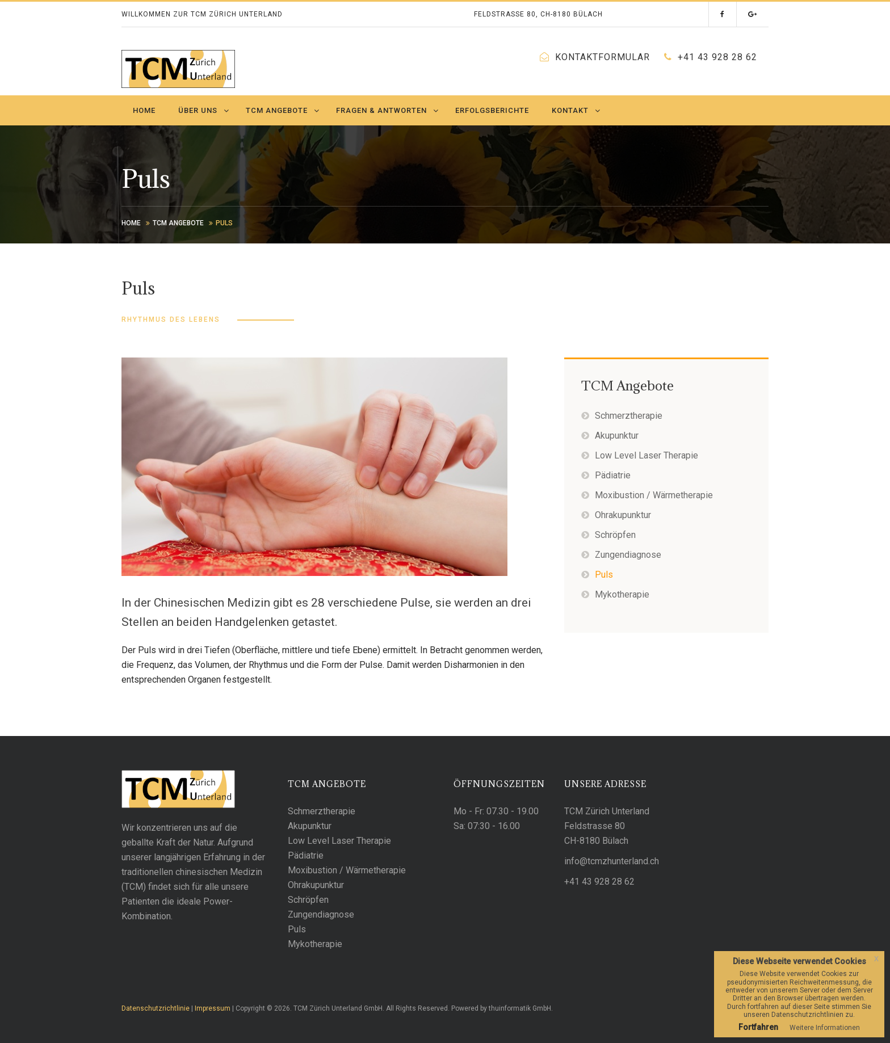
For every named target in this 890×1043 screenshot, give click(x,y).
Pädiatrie (613, 475)
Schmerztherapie (628, 415)
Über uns (197, 110)
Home (144, 110)
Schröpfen (615, 534)
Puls (604, 574)
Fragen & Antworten (381, 110)
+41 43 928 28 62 (717, 57)
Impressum (212, 1008)
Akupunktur (617, 435)
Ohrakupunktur (623, 515)
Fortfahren (758, 1027)
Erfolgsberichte (492, 110)
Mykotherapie (622, 594)
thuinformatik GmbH (520, 1008)
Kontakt (570, 110)
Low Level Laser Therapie (646, 455)
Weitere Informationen (825, 1028)
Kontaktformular (602, 57)
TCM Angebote (277, 110)
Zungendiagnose (628, 554)
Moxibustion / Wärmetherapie (654, 495)
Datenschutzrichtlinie (155, 1008)
